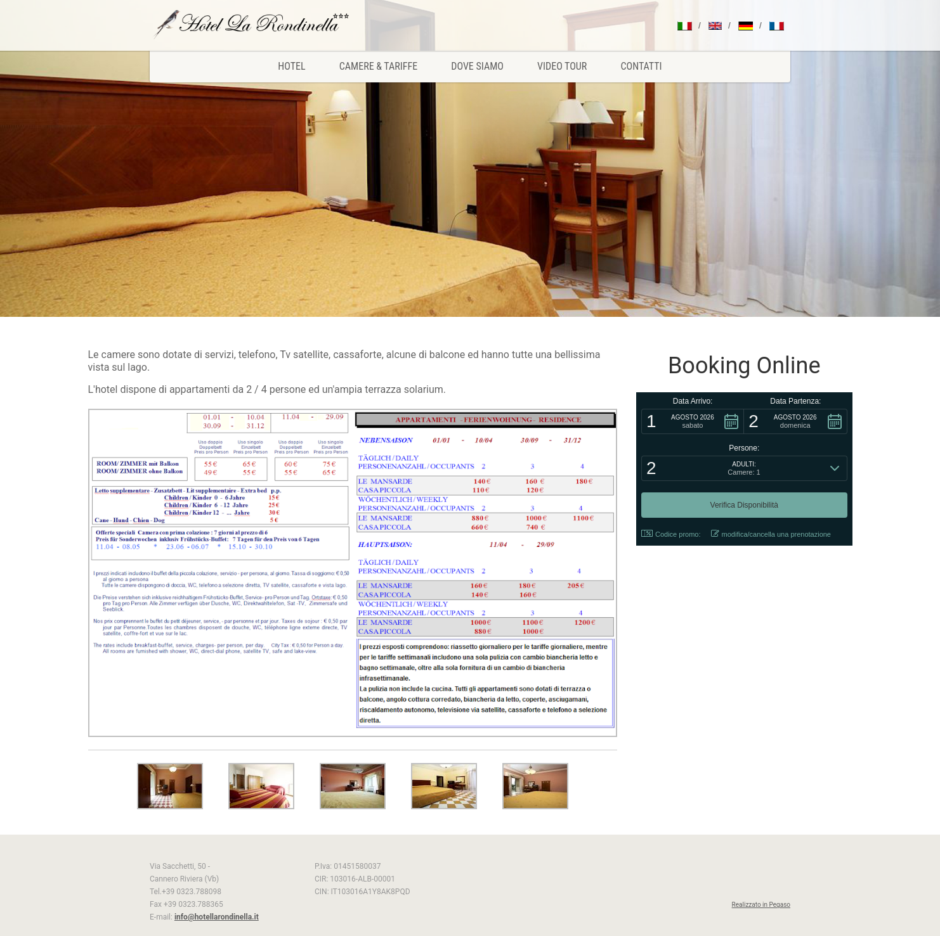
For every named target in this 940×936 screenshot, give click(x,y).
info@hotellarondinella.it (216, 917)
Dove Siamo (477, 66)
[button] (692, 421)
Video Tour (562, 66)
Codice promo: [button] (671, 534)
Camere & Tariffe (378, 66)
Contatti (641, 66)
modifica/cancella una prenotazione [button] (771, 534)
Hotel (291, 66)
